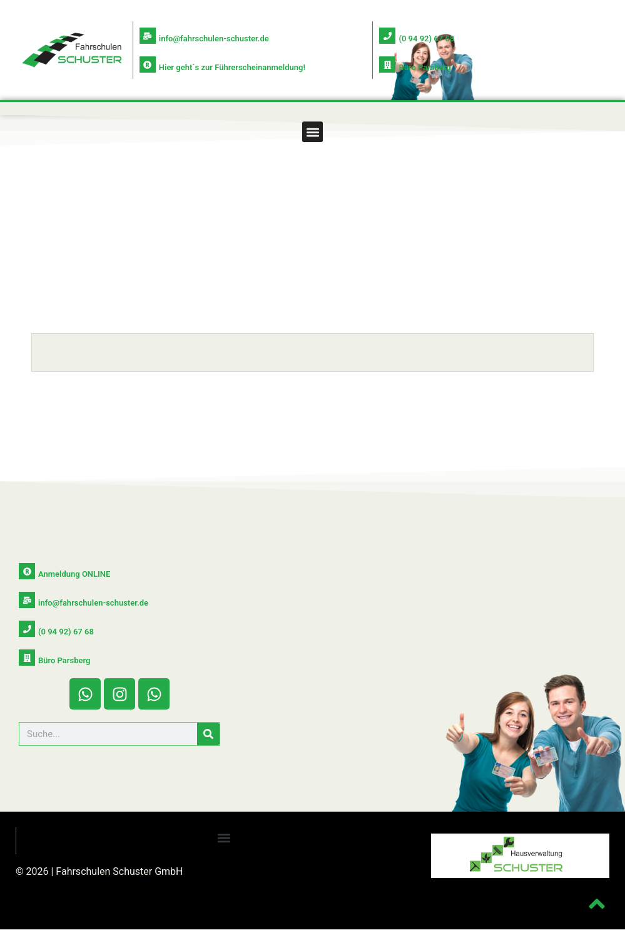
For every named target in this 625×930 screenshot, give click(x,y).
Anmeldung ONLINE (74, 574)
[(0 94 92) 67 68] (387, 36)
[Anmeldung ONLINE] (27, 571)
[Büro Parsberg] (387, 64)
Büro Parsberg (424, 67)
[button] (312, 131)
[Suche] (208, 734)
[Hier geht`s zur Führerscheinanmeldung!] (148, 64)
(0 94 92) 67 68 (426, 38)
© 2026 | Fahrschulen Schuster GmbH (99, 871)
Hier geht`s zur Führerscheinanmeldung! (232, 67)
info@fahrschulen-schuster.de (214, 38)
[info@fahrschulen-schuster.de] (148, 36)
